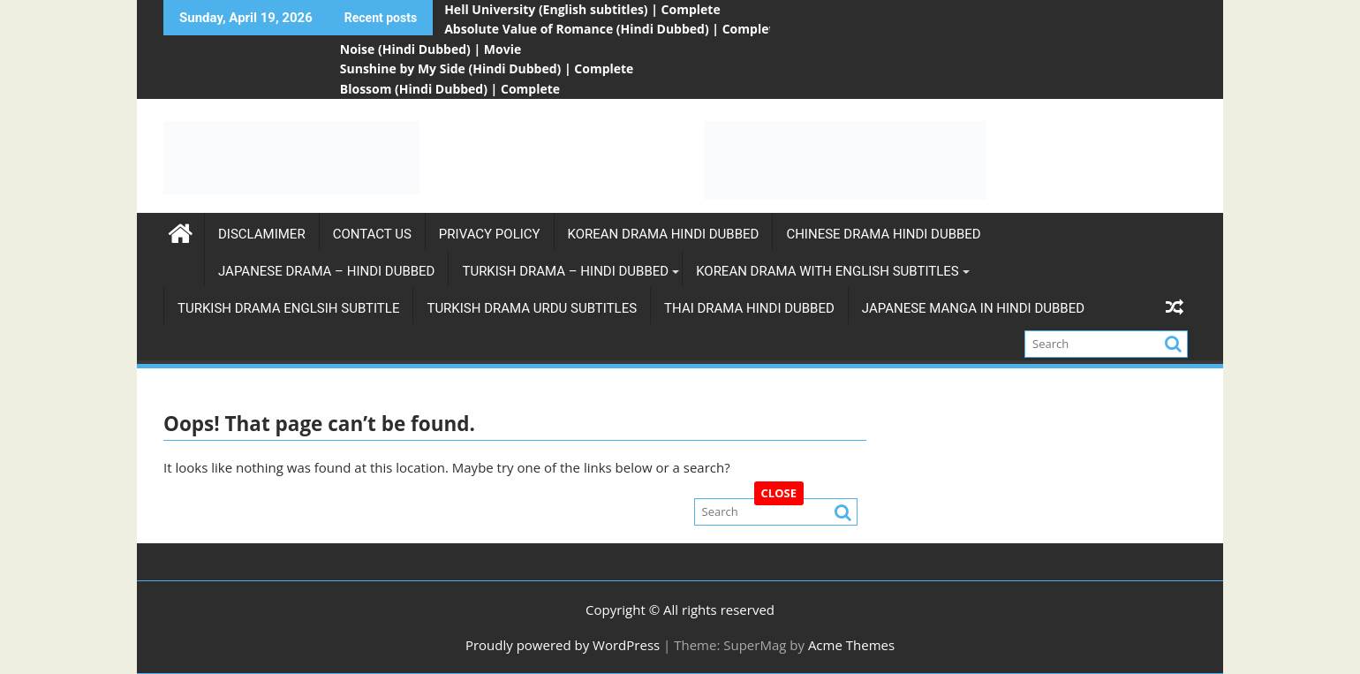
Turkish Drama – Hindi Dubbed (565, 271)
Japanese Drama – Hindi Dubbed (326, 271)
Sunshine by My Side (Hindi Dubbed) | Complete (487, 68)
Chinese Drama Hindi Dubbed (883, 234)
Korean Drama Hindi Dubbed (663, 234)
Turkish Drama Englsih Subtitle (288, 308)
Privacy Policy (489, 234)
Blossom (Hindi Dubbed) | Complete (450, 88)
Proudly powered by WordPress (562, 645)
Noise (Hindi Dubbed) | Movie (430, 49)
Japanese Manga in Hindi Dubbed (973, 308)
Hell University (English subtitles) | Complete (582, 9)
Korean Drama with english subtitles (827, 271)
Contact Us (372, 234)
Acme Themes (851, 645)
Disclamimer (262, 234)
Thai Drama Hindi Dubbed (749, 308)
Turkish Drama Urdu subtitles (532, 308)
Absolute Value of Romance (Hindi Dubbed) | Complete (613, 28)
